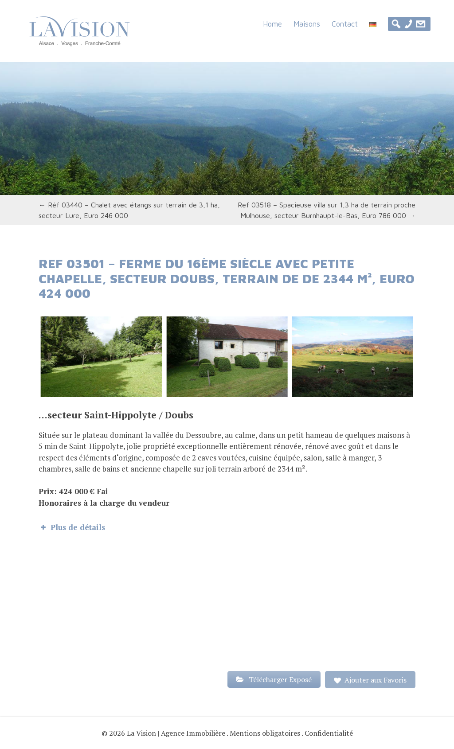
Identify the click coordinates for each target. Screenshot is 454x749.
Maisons (307, 24)
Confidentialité (329, 733)
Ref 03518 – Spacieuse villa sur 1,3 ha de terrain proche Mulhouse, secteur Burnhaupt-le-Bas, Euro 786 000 (326, 210)
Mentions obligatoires (265, 733)
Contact (345, 24)
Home (272, 24)
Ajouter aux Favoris (375, 680)
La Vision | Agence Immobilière (176, 733)
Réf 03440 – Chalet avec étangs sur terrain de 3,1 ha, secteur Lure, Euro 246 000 (129, 210)
